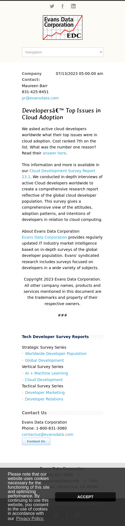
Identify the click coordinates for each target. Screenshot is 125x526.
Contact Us (36, 441)
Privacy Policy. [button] (30, 518)
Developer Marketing (45, 392)
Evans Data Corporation (44, 237)
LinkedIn (73, 6)
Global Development (44, 360)
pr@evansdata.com (40, 98)
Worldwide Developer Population (56, 353)
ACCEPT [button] (85, 497)
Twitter (51, 6)
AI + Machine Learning (46, 373)
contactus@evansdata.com (47, 434)
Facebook (62, 6)
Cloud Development (44, 380)
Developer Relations (44, 399)
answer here (54, 153)
